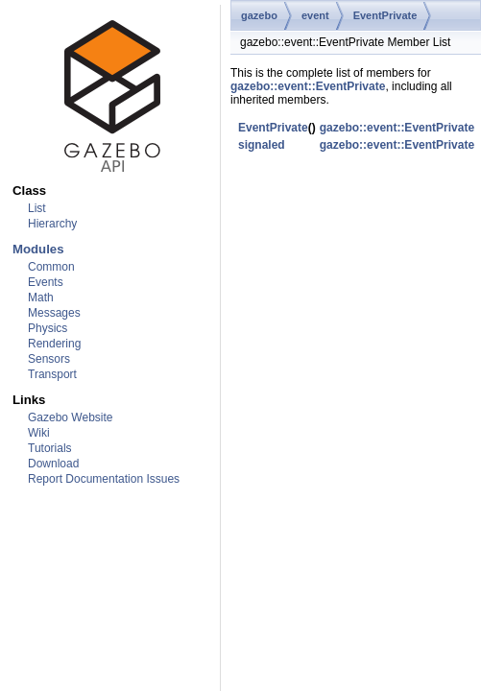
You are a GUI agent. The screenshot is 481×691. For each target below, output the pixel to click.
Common (51, 267)
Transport (52, 374)
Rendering (54, 343)
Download (53, 463)
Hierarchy (52, 223)
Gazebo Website (70, 417)
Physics (47, 328)
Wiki (39, 433)
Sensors (49, 359)
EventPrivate (385, 15)
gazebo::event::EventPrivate (307, 86)
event (315, 15)
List (37, 208)
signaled (261, 145)
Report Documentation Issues (104, 479)
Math (41, 297)
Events (45, 282)
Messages (54, 313)
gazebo (259, 15)
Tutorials (50, 448)
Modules (37, 249)
